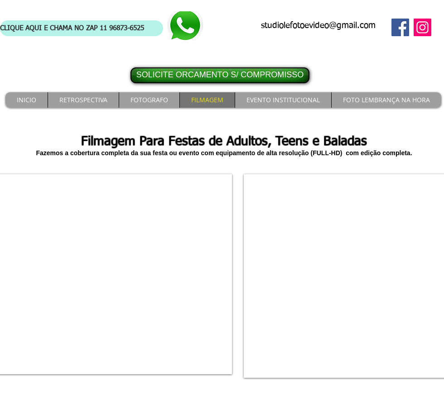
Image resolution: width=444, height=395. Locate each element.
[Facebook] (400, 27)
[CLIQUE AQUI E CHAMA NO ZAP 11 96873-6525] (81, 28)
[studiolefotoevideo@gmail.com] (321, 26)
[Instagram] (422, 27)
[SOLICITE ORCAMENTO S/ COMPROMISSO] (219, 75)
